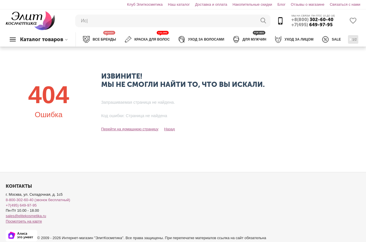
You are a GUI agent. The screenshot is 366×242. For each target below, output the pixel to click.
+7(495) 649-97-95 (21, 205)
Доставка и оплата (211, 4)
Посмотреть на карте (24, 221)
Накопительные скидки (252, 4)
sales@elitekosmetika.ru (26, 216)
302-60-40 (312, 19)
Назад (169, 129)
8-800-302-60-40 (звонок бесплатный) (38, 200)
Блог (281, 4)
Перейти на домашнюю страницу (129, 129)
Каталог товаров (41, 39)
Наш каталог (179, 4)
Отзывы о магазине (308, 4)
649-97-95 (312, 24)
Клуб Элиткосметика (144, 4)
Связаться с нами (345, 4)
